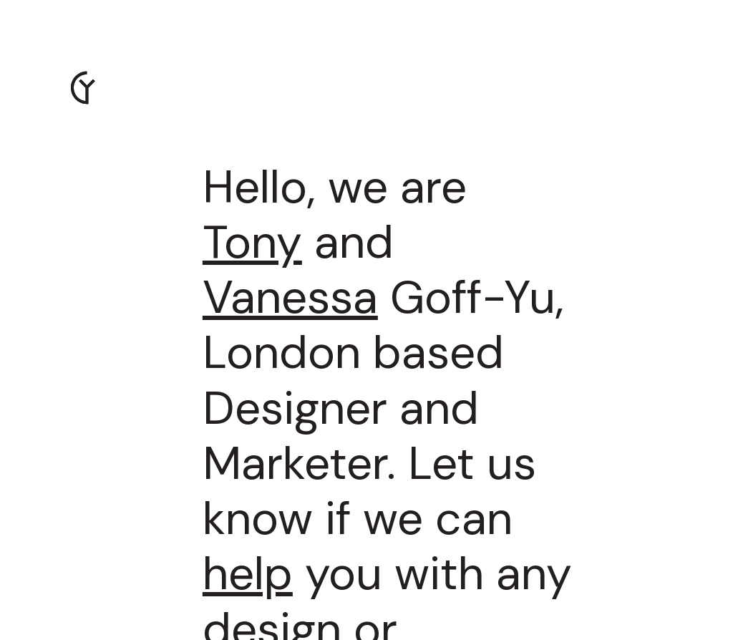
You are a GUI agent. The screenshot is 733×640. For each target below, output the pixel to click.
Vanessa (290, 297)
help (248, 573)
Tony (252, 242)
